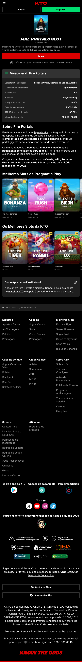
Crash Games (37, 334)
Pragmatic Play (7, 217)
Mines (32, 379)
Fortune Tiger (8, 266)
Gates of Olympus (66, 339)
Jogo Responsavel (13, 460)
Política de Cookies (67, 385)
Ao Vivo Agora (10, 329)
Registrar (60, 9)
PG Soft (4, 269)
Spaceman (35, 369)
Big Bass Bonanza (9, 214)
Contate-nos (9, 426)
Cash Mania (63, 344)
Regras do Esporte (12, 447)
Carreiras (61, 406)
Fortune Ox (59, 266)
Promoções (8, 339)
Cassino (14, 307)
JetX (32, 374)
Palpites (7, 334)
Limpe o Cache (11, 475)
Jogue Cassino (37, 324)
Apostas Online (11, 324)
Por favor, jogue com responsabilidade (37, 571)
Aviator (33, 364)
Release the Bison (61, 214)
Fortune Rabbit (34, 266)
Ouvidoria (7, 465)
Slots (32, 329)
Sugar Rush (33, 214)
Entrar (21, 9)
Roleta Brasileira (11, 387)
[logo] (41, 3)
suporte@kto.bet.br (26, 642)
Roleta (6, 372)
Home (5, 307)
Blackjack (7, 377)
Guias (5, 470)
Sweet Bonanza (65, 329)
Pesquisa (61, 411)
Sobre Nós (62, 364)
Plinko (32, 383)
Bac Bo (6, 382)
